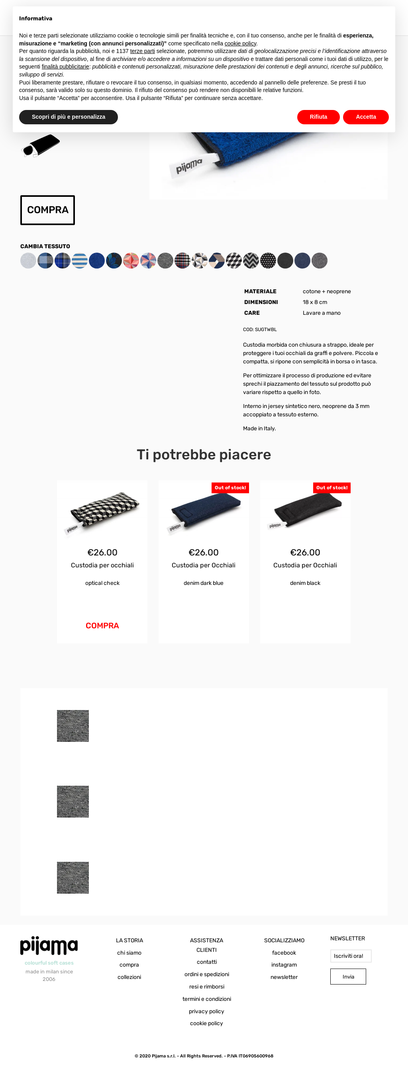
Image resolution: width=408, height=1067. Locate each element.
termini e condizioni (206, 999)
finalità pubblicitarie (65, 66)
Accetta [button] (366, 117)
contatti (207, 962)
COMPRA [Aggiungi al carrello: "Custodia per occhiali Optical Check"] (102, 625)
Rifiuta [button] (319, 117)
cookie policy (206, 1023)
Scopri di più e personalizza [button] (68, 117)
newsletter (284, 977)
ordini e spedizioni (206, 974)
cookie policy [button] (240, 43)
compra (129, 964)
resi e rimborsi (206, 986)
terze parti (142, 51)
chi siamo (129, 952)
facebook (284, 952)
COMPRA (48, 210)
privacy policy (206, 1011)
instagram (284, 964)
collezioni (129, 977)
